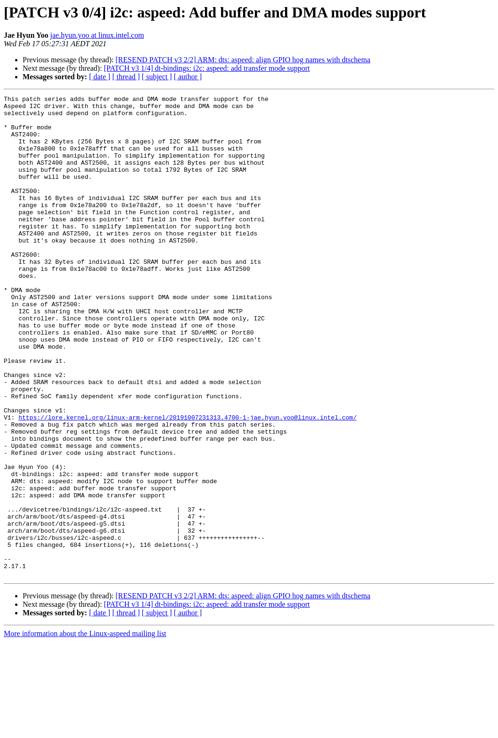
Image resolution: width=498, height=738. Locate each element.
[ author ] (188, 77)
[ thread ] (126, 77)
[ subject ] (157, 77)
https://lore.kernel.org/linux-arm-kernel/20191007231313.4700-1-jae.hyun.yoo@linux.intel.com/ (187, 482)
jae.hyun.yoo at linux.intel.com (97, 35)
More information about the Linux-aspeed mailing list (85, 730)
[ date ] (99, 77)
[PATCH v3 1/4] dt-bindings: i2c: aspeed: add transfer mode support (207, 68)
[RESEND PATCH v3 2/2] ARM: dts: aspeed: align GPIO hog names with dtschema (242, 60)
